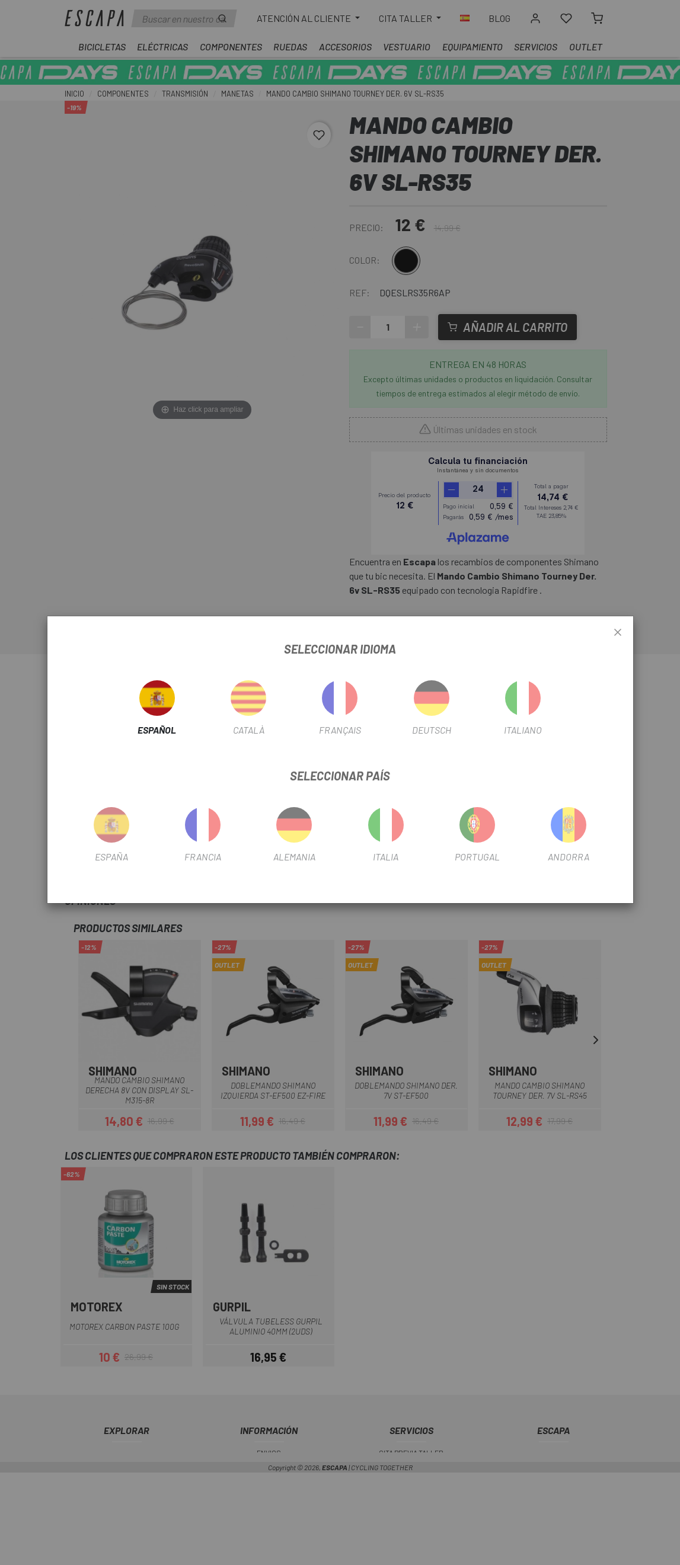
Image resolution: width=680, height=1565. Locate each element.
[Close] (618, 633)
